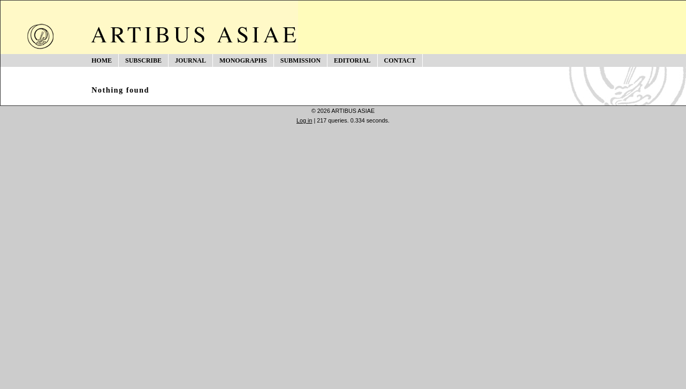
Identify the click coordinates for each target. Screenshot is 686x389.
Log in (304, 120)
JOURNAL (190, 60)
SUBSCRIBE (143, 60)
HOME (102, 60)
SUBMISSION (300, 60)
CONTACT (400, 60)
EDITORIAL (352, 60)
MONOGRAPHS (243, 60)
